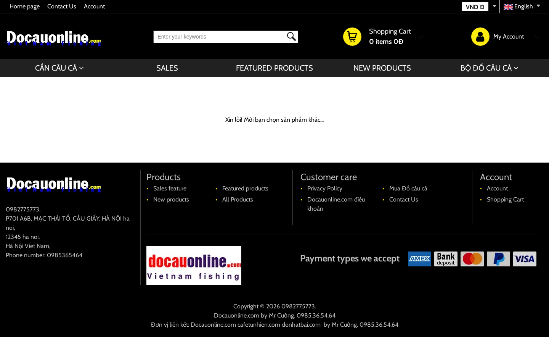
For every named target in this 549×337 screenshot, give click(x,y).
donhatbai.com (301, 324)
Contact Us (61, 6)
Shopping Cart (505, 199)
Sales (167, 68)
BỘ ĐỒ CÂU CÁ (486, 68)
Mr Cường (281, 315)
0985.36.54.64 (316, 315)
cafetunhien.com (259, 324)
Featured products (274, 68)
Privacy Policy (324, 188)
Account (94, 6)
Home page (25, 6)
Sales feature (169, 188)
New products (382, 68)
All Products (237, 199)
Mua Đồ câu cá (408, 188)
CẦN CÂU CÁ (56, 68)
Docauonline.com (236, 315)
